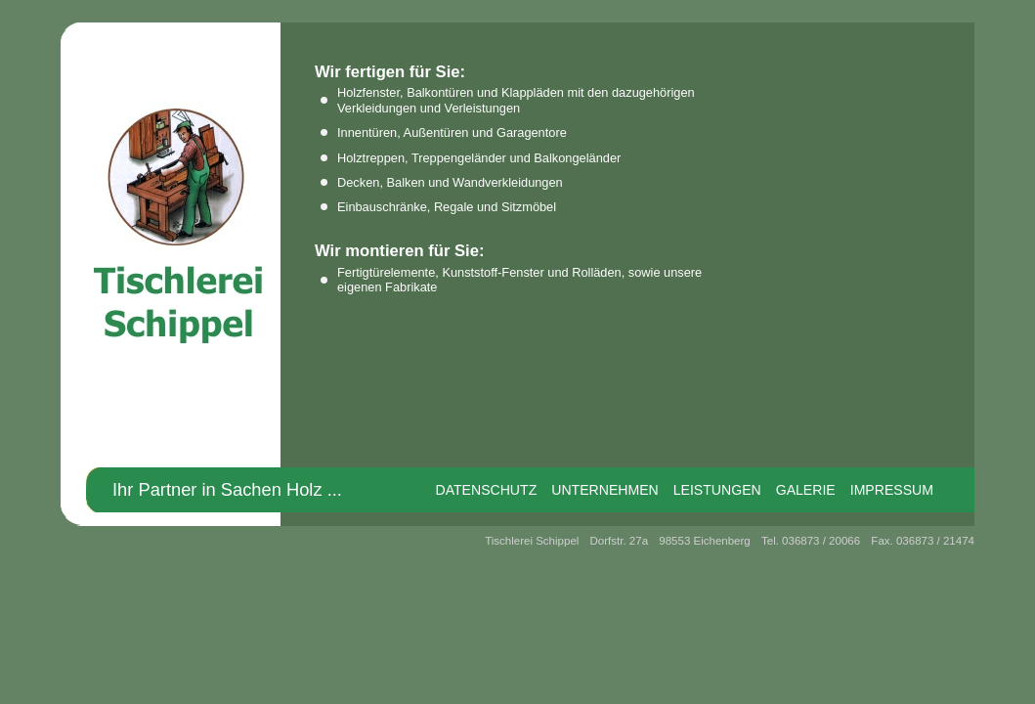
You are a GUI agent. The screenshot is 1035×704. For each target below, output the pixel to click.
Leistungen (717, 490)
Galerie (806, 490)
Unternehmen (605, 490)
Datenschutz (486, 490)
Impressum (891, 490)
